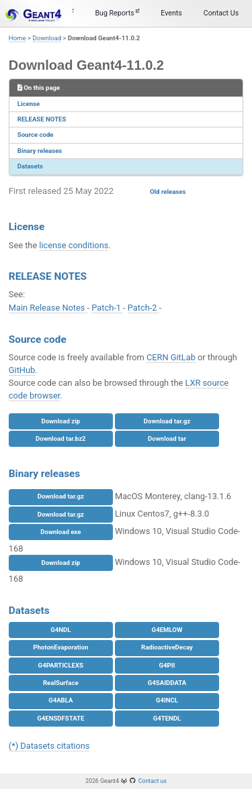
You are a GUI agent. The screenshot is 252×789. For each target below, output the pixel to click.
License (28, 103)
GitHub (22, 370)
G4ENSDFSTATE (60, 718)
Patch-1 (107, 308)
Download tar (167, 438)
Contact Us (221, 13)
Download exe (60, 531)
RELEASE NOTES (42, 119)
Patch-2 (143, 308)
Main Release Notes (48, 308)
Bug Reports (117, 13)
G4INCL (167, 700)
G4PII (167, 665)
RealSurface (61, 682)
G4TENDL (167, 718)
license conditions (73, 245)
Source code (35, 134)
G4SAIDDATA (167, 682)
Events (171, 13)
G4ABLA (60, 700)
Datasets (30, 166)
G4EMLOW (167, 629)
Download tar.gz (167, 421)
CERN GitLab (171, 357)
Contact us (152, 781)
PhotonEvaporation (60, 647)
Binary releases (39, 150)
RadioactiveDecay (167, 647)
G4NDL (60, 629)
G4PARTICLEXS (60, 665)
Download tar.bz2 (61, 438)
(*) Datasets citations (49, 746)
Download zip (60, 421)
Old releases (167, 191)
